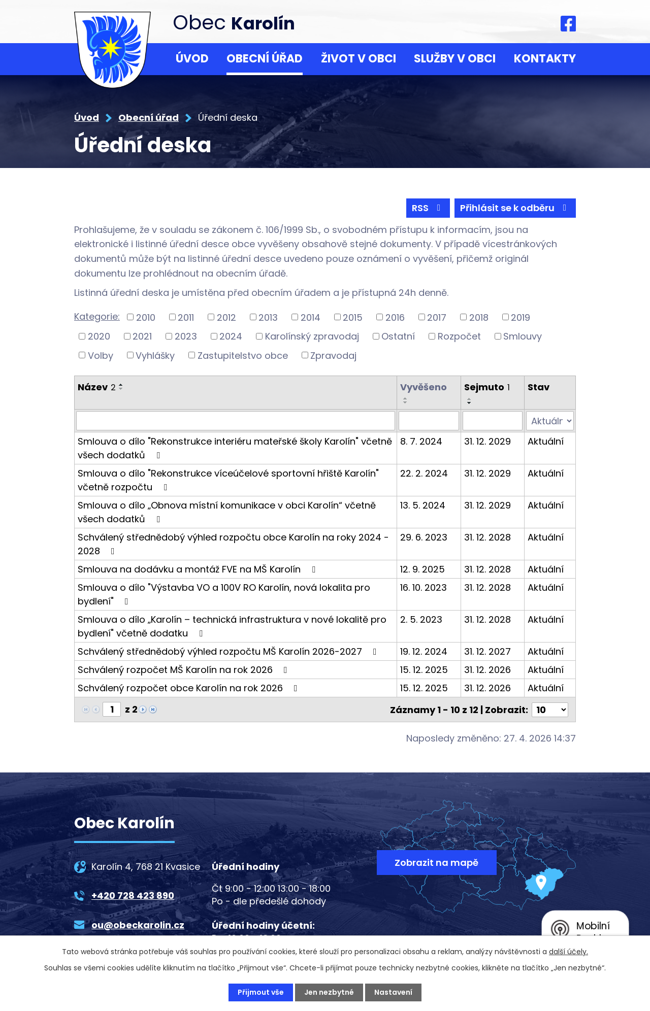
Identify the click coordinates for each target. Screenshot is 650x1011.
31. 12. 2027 (487, 651)
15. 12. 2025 (424, 669)
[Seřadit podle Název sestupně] (121, 389)
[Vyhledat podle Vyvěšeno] (429, 420)
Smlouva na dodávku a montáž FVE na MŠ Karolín (198, 569)
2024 (230, 336)
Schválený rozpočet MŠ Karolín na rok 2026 (184, 669)
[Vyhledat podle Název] (235, 420)
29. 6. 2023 (423, 537)
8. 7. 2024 (421, 441)
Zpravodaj (333, 355)
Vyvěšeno (423, 387)
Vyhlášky (155, 355)
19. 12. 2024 (423, 651)
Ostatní (398, 336)
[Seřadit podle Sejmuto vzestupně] (469, 399)
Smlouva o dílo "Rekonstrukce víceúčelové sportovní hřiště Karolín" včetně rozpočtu (228, 480)
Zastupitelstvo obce (243, 355)
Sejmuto (487, 387)
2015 (353, 317)
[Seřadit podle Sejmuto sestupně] (469, 403)
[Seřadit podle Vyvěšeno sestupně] (405, 402)
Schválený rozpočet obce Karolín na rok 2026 (190, 688)
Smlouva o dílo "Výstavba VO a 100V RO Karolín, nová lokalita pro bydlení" (224, 594)
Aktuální (546, 441)
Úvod (192, 58)
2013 (268, 317)
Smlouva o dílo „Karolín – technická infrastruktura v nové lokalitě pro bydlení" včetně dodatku (232, 626)
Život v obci (358, 58)
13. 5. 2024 (422, 505)
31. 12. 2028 (487, 537)
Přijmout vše (261, 992)
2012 (226, 317)
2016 (395, 317)
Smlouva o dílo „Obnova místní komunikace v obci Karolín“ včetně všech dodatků (227, 512)
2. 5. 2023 (421, 619)
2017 (436, 317)
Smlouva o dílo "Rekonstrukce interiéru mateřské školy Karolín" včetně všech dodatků (235, 448)
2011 (186, 317)
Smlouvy (522, 336)
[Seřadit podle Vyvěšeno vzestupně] (405, 398)
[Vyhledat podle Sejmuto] (493, 420)
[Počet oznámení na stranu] (550, 709)
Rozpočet (459, 336)
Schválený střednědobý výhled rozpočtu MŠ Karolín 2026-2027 (229, 651)
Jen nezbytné (329, 992)
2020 (99, 336)
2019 (520, 317)
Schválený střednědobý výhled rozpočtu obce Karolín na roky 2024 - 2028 (233, 544)
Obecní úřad (264, 58)
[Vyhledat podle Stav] (550, 420)
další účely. (568, 952)
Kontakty (545, 58)
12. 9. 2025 (422, 569)
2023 (186, 336)
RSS (428, 207)
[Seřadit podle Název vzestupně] (121, 385)
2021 (142, 336)
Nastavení (393, 992)
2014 (310, 317)
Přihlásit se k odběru (515, 207)
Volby (100, 355)
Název (97, 387)
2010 (145, 317)
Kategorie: (97, 316)
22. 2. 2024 (424, 473)
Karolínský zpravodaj (312, 336)
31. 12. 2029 (487, 441)
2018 (479, 317)
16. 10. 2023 (423, 587)
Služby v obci (455, 58)
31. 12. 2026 (487, 669)
